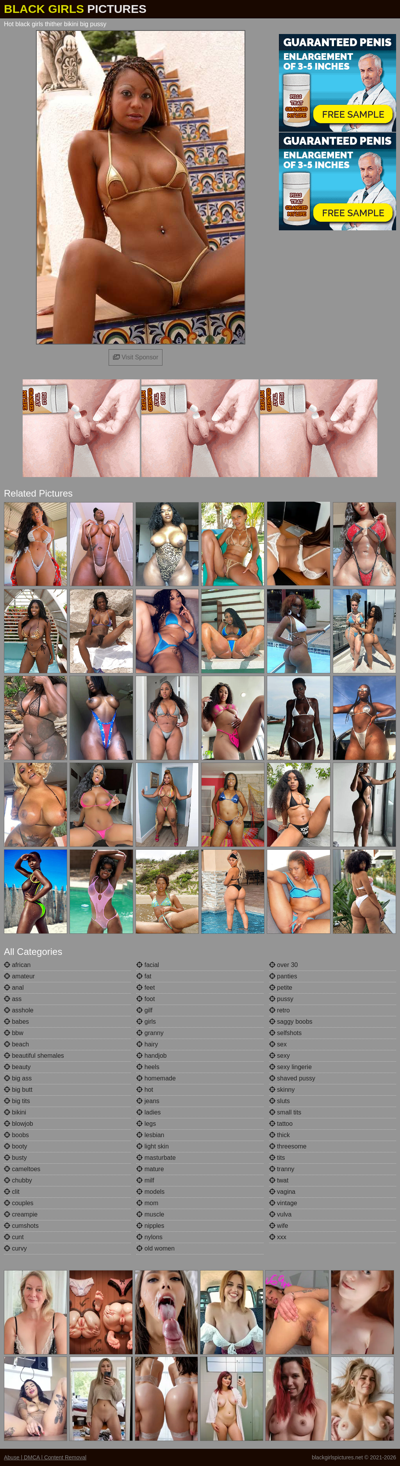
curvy (15, 1248)
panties (283, 976)
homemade (156, 1078)
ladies (148, 1112)
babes (16, 1021)
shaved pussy (292, 1078)
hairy (147, 1044)
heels (147, 1067)
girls (146, 1021)
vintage (283, 1203)
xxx (277, 1237)
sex (278, 1044)
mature (150, 1169)
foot (145, 999)
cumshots (21, 1225)
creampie (21, 1214)
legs (146, 1123)
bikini (15, 1112)
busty (15, 1157)
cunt (14, 1237)
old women (155, 1248)
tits (277, 1157)
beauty (17, 1067)
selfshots (285, 1033)
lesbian (150, 1135)
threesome (288, 1146)
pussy (281, 999)
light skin (152, 1146)
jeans (147, 1101)
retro (279, 1010)
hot (144, 1089)
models (150, 1191)
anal (14, 987)
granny (149, 1033)
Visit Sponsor (135, 357)
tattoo (281, 1123)
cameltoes (22, 1169)
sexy (279, 1055)
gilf (144, 1010)
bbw (13, 1033)
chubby (18, 1180)
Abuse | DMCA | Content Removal (45, 1457)
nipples (150, 1225)
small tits (285, 1112)
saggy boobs (290, 1021)
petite (281, 987)
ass (12, 999)
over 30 (283, 965)
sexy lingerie (290, 1067)
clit (12, 1191)
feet (145, 987)
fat (143, 976)
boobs (16, 1135)
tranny (282, 1169)
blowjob (18, 1123)
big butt (18, 1089)
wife (278, 1225)
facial (147, 965)
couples (19, 1203)
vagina (282, 1191)
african (17, 965)
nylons (149, 1237)
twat (279, 1180)
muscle (150, 1214)
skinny (282, 1089)
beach (16, 1044)
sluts (279, 1101)
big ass (18, 1078)
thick (279, 1135)
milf (145, 1180)
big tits (17, 1101)
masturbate (155, 1157)
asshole (19, 1010)
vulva (280, 1214)
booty (15, 1146)
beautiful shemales (34, 1055)
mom (147, 1203)
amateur (19, 976)
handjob (151, 1055)
